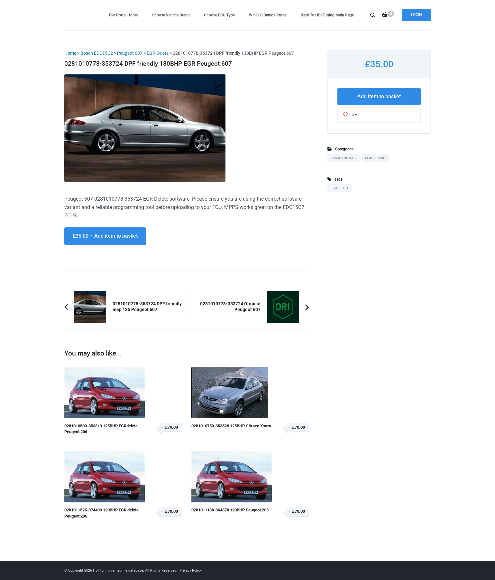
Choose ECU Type (219, 15)
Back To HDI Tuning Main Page (327, 15)
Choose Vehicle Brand (171, 15)
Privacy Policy (190, 570)
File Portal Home (123, 15)
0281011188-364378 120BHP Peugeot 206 (230, 510)
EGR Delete (158, 53)
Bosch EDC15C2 (96, 53)
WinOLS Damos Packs (268, 15)
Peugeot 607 (129, 53)
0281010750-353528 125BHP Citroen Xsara (231, 425)
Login (416, 15)
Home (70, 53)
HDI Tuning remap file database (118, 570)
